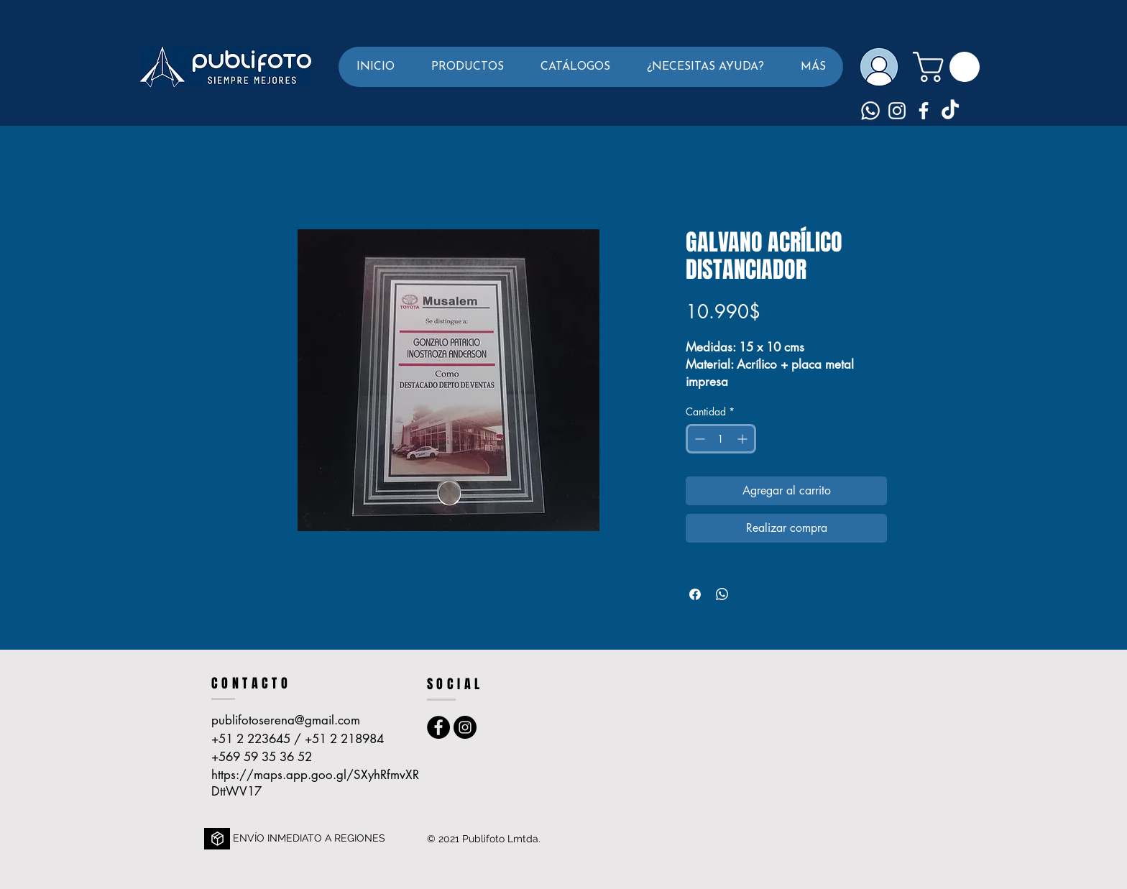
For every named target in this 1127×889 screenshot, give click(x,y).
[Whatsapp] (870, 110)
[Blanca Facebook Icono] (923, 110)
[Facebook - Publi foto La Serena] (438, 727)
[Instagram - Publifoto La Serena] (465, 727)
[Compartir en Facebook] (695, 594)
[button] (467, 67)
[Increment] (744, 438)
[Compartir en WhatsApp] (722, 594)
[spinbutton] (721, 438)
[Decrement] (698, 438)
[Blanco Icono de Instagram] (897, 110)
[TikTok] (950, 110)
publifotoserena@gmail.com (285, 720)
